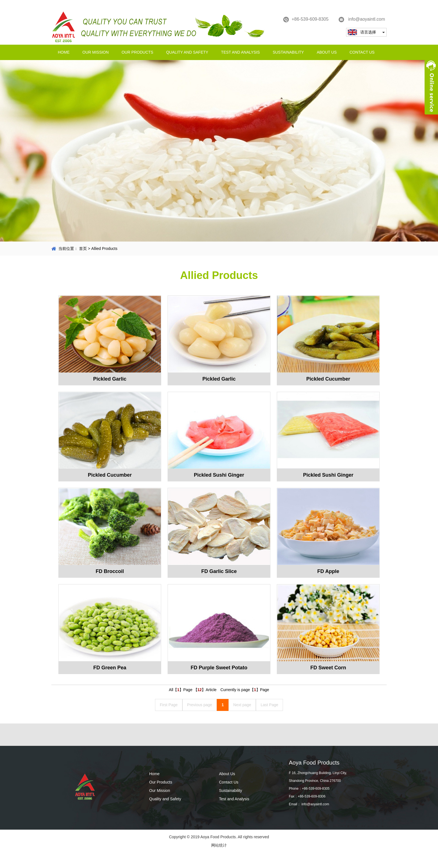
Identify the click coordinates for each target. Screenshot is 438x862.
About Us (327, 52)
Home (64, 52)
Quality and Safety (187, 52)
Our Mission (95, 52)
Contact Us (362, 52)
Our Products (137, 52)
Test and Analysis (240, 52)
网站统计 (219, 845)
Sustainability (288, 52)
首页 (83, 248)
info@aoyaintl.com (362, 19)
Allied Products (104, 248)
